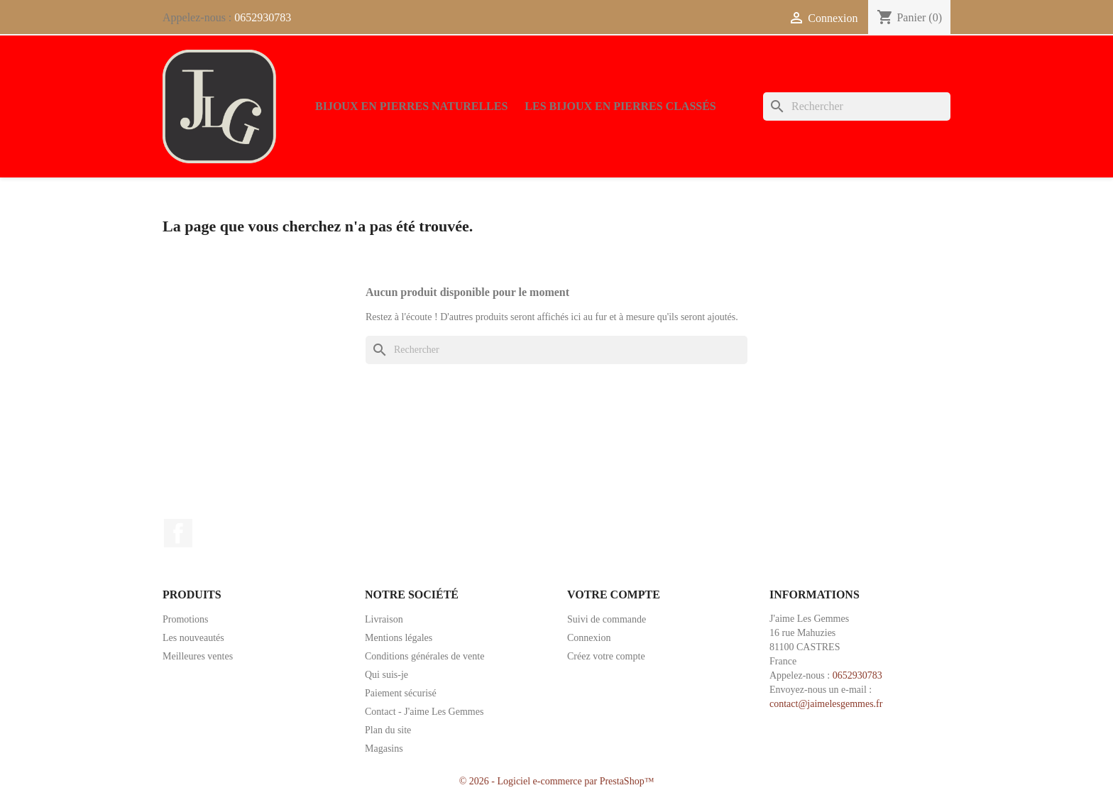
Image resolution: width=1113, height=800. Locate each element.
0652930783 (262, 17)
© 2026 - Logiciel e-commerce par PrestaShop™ (556, 781)
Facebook (178, 533)
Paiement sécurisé (401, 693)
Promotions (186, 619)
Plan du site (388, 730)
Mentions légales (398, 637)
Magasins (384, 748)
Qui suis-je (386, 674)
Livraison (384, 619)
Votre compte (613, 594)
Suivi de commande (606, 619)
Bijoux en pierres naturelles (411, 106)
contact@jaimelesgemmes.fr (825, 703)
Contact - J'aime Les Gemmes (424, 711)
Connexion (588, 637)
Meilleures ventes (198, 656)
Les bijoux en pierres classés (620, 106)
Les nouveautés (193, 637)
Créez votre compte (606, 656)
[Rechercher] (856, 106)
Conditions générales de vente (424, 656)
